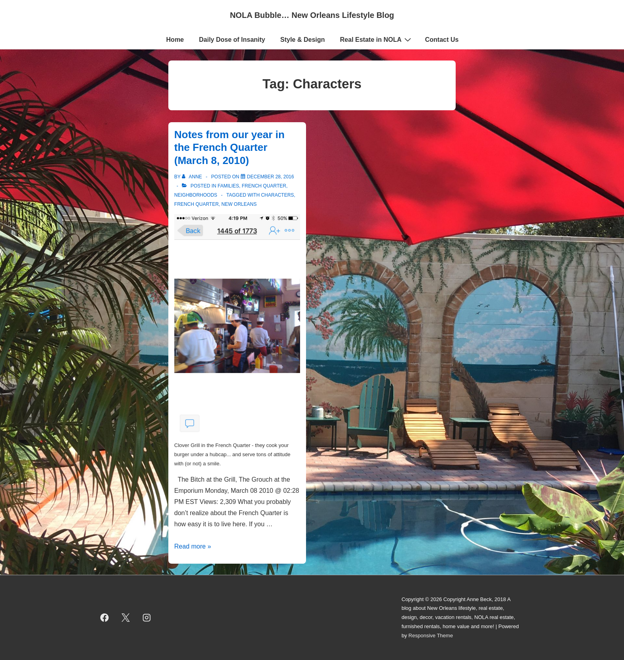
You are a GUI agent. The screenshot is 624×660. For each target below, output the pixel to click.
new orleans (239, 204)
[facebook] (104, 617)
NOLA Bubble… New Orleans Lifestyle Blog (312, 15)
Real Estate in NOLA (376, 39)
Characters (277, 195)
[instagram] (146, 617)
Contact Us (441, 39)
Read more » (192, 546)
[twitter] (125, 617)
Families (228, 186)
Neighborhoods (195, 195)
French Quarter (264, 186)
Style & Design (302, 39)
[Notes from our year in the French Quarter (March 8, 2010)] (270, 177)
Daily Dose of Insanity (232, 39)
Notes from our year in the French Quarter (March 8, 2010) (229, 147)
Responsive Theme (430, 636)
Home (175, 39)
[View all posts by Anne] (192, 177)
